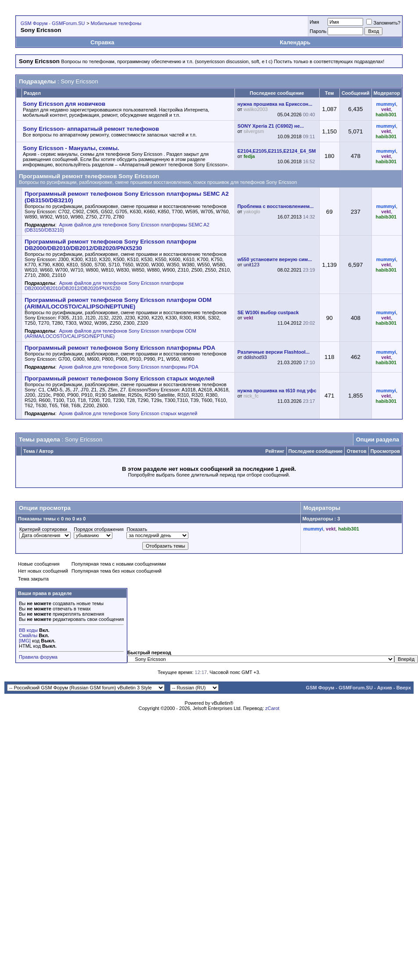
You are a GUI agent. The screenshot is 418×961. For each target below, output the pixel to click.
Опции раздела (377, 439)
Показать (136, 529)
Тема (29, 451)
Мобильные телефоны (115, 23)
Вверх (403, 687)
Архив (384, 687)
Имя (314, 22)
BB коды (28, 630)
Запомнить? (383, 22)
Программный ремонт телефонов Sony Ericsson (89, 176)
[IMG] (25, 640)
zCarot (272, 708)
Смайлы (28, 635)
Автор (46, 451)
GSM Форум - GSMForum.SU (53, 23)
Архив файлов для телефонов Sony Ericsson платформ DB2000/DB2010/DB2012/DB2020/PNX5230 (104, 285)
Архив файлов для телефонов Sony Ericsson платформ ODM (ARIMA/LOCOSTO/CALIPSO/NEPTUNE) (110, 333)
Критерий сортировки (43, 529)
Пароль (318, 31)
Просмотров (385, 451)
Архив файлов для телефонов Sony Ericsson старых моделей (128, 413)
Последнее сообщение (315, 451)
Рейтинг (274, 451)
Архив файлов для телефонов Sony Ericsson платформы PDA (128, 366)
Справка (102, 42)
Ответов (356, 451)
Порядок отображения (98, 529)
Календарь (295, 42)
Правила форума (38, 657)
